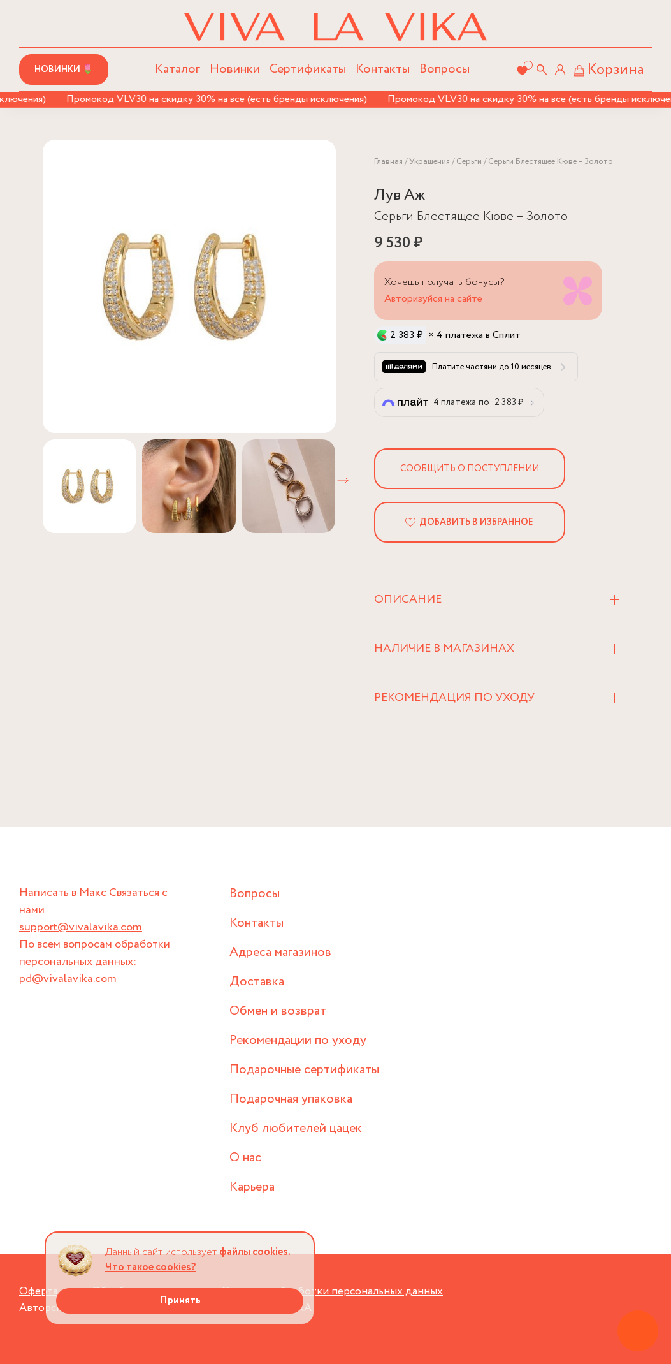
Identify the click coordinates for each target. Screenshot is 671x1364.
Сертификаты (308, 69)
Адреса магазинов (280, 952)
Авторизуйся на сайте (433, 298)
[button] (342, 480)
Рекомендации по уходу (297, 1040)
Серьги (469, 162)
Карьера (252, 1187)
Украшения (429, 162)
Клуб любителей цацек (295, 1128)
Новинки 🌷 (63, 69)
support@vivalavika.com (80, 927)
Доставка (256, 981)
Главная (388, 162)
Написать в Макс (62, 892)
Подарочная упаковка (290, 1099)
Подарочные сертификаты (304, 1069)
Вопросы (444, 69)
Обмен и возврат (277, 1011)
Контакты (383, 69)
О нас (245, 1157)
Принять (180, 1300)
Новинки (235, 69)
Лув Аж (399, 195)
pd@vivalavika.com (68, 979)
